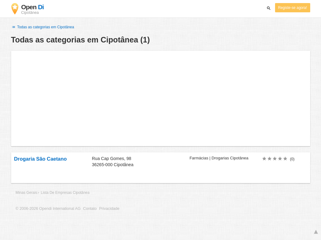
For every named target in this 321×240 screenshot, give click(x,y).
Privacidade (109, 208)
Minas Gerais (26, 192)
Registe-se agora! (292, 8)
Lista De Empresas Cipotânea (65, 192)
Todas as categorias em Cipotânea (42, 27)
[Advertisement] (160, 98)
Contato (90, 208)
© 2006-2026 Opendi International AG (48, 208)
